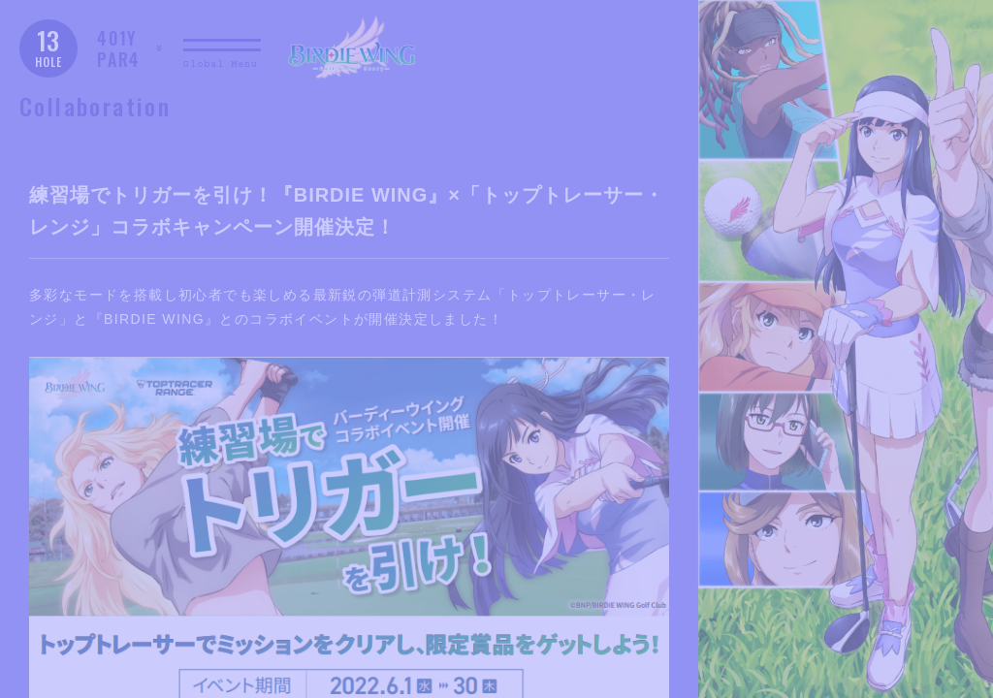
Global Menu (220, 64)
